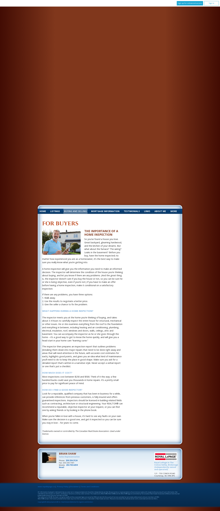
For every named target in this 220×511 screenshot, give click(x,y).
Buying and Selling (75, 211)
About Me (160, 211)
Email (61, 467)
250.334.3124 (71, 460)
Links (147, 211)
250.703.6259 (72, 465)
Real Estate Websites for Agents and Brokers (77, 502)
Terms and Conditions (90, 487)
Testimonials (132, 211)
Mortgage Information (105, 211)
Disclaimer (74, 487)
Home (43, 211)
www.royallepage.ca (46, 487)
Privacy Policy (62, 487)
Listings (55, 211)
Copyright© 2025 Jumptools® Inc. (49, 502)
